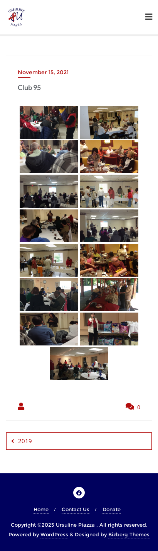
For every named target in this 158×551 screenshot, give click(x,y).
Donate (112, 509)
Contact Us (75, 509)
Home (41, 509)
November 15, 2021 (43, 72)
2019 (25, 441)
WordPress (54, 534)
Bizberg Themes (129, 534)
